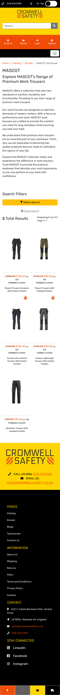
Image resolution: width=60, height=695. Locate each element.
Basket (23, 42)
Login (37, 42)
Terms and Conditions (19, 581)
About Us (12, 554)
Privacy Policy (15, 588)
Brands (29, 63)
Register (52, 42)
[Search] (26, 26)
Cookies (11, 595)
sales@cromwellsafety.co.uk (27, 626)
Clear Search (30, 210)
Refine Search (30, 202)
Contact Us (13, 540)
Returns (11, 568)
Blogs (10, 526)
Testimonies (14, 533)
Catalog (17, 63)
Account (8, 42)
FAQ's (10, 574)
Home (5, 63)
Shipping (12, 561)
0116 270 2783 (14, 3)
